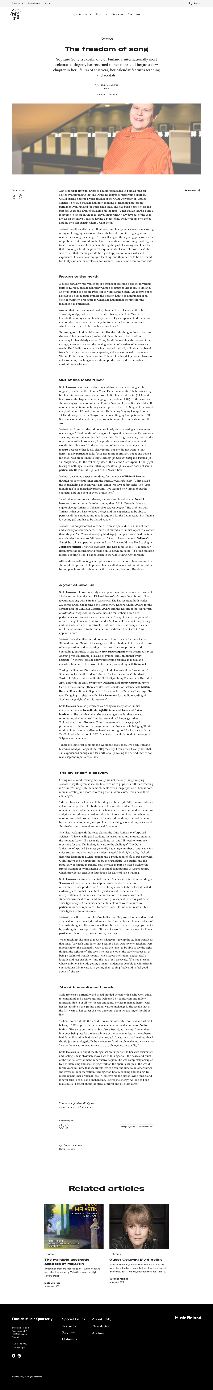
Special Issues (81, 14)
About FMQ (102, 1319)
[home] (15, 14)
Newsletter (34, 3)
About (48, 3)
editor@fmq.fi (18, 1347)
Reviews (117, 14)
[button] (18, 3)
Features (101, 14)
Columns (134, 14)
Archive (98, 1333)
